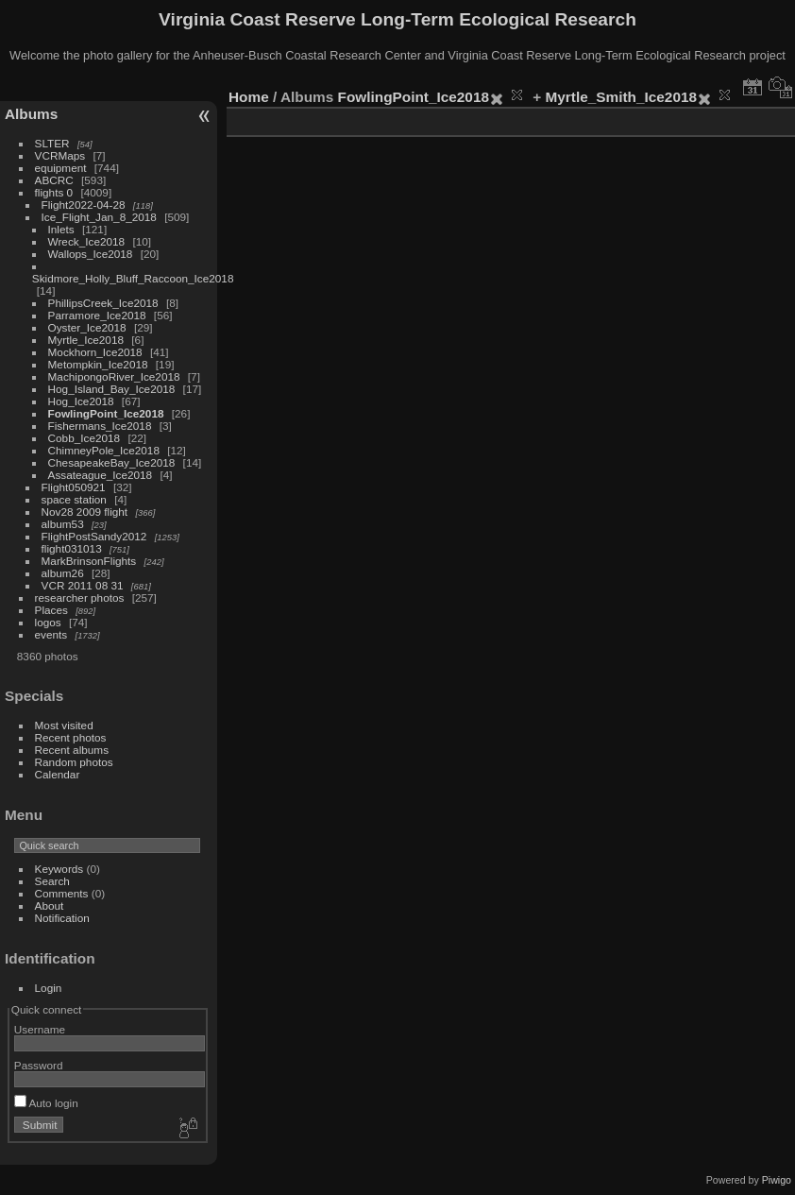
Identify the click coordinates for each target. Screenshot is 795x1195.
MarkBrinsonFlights (89, 561)
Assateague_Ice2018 (100, 475)
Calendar (57, 774)
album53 (63, 524)
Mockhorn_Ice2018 (95, 352)
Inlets (61, 229)
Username (39, 1029)
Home (248, 97)
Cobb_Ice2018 (84, 438)
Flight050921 (74, 487)
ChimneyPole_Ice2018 (104, 450)
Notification (62, 918)
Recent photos (71, 737)
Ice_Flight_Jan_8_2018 (99, 217)
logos (48, 622)
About (49, 905)
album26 (63, 573)
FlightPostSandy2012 (94, 536)
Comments (62, 893)
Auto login (46, 1103)
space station (74, 499)
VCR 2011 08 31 (83, 585)
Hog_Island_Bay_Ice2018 (112, 389)
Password (38, 1065)
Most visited (64, 725)
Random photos (74, 762)
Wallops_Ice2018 (90, 254)
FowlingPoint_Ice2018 (106, 413)
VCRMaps (60, 155)
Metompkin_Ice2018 (98, 364)
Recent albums (72, 749)
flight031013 (72, 548)
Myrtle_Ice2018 (86, 339)
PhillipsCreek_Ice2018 (103, 303)
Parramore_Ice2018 (97, 315)
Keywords (59, 868)
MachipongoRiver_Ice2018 (114, 376)
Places (51, 610)
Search (52, 881)
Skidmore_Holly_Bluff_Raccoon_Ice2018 (133, 278)
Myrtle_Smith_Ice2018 (622, 97)
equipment (61, 168)
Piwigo (776, 1180)
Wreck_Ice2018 (87, 241)
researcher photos (80, 597)
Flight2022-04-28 (84, 204)
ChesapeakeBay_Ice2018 (112, 462)
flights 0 (54, 192)
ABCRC (54, 180)
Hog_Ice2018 (81, 401)
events (51, 634)
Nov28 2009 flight (85, 511)
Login (48, 988)
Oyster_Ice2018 (87, 327)
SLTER (52, 143)
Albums (31, 114)
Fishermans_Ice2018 (100, 425)
